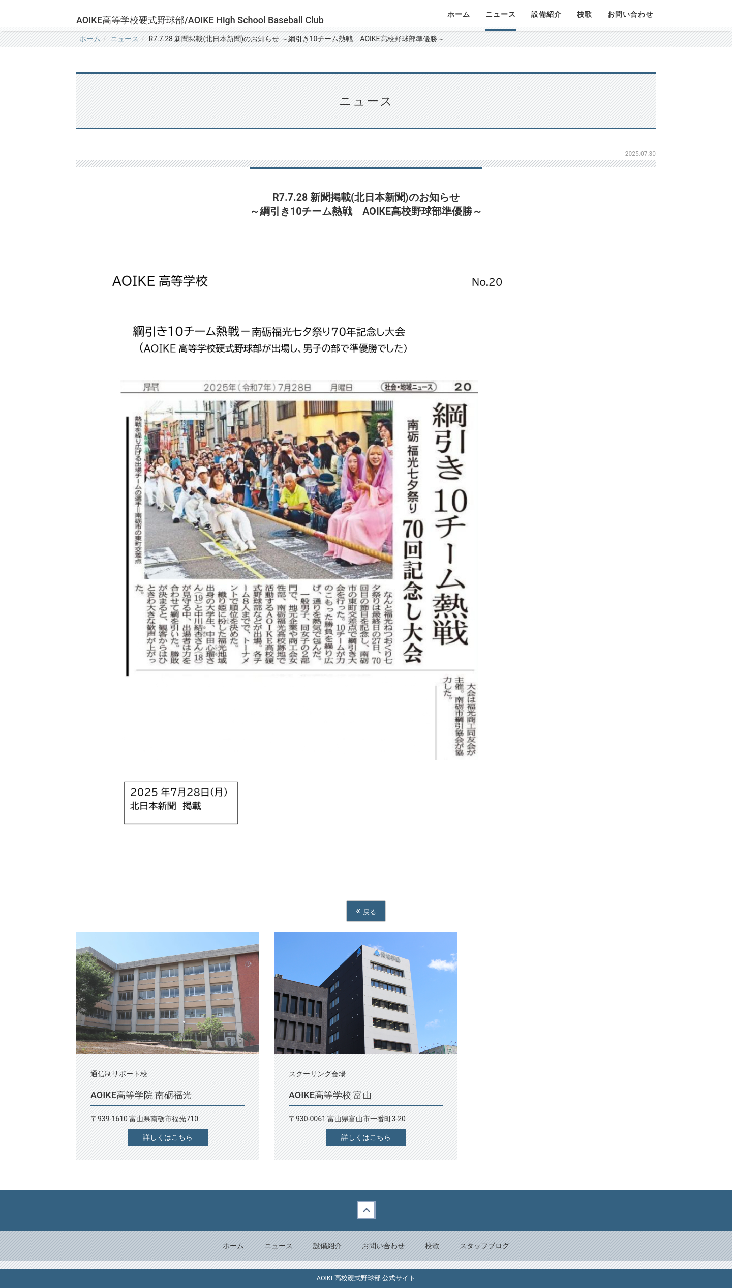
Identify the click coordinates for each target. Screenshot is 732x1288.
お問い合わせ (383, 1246)
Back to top (366, 1210)
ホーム (90, 39)
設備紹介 (327, 1246)
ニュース (124, 39)
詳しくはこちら (168, 1137)
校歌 (432, 1246)
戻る (366, 911)
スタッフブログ (484, 1246)
